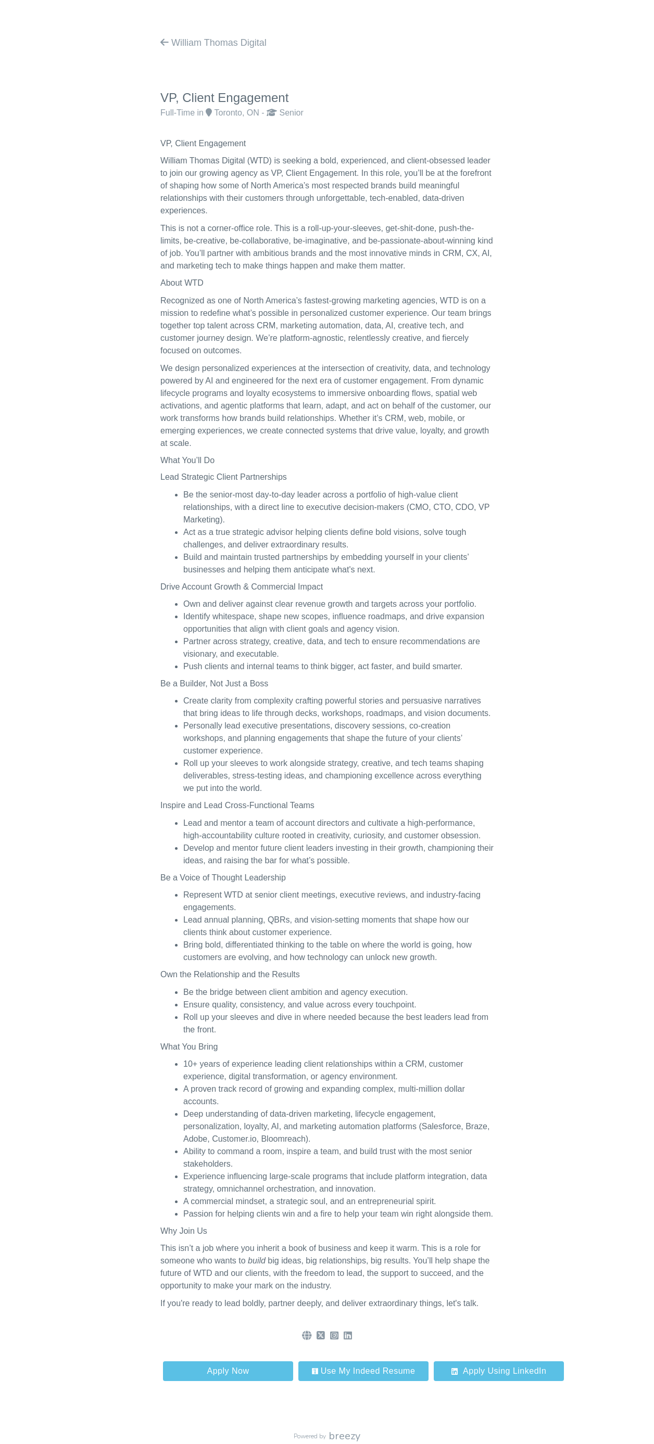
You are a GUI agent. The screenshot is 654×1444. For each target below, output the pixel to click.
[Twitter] (321, 1336)
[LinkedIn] (348, 1336)
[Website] (306, 1336)
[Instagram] (334, 1336)
